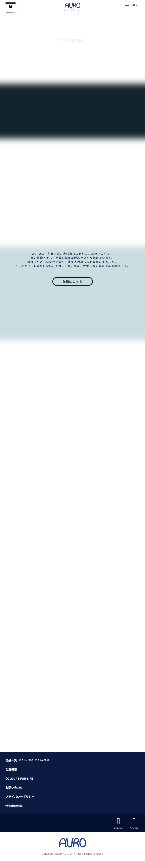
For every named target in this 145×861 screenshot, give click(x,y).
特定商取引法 (14, 806)
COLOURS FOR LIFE (19, 778)
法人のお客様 (42, 760)
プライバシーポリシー (19, 797)
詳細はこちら (73, 281)
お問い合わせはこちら (72, 532)
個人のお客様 (26, 760)
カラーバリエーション (72, 451)
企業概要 (11, 769)
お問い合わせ (14, 787)
